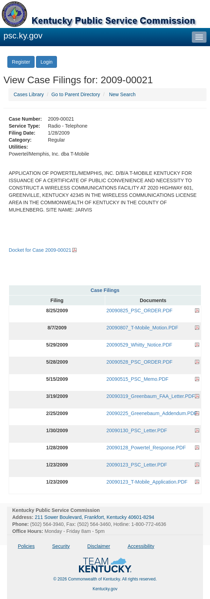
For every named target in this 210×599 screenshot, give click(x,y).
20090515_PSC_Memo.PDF (137, 379)
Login (46, 62)
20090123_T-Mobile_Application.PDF (147, 482)
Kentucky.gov (105, 588)
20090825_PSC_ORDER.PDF (140, 310)
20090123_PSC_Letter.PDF (137, 465)
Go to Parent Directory (75, 94)
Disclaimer (98, 546)
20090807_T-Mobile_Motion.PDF (142, 327)
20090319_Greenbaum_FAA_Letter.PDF (151, 396)
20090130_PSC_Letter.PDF (137, 430)
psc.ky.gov (23, 35)
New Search (122, 94)
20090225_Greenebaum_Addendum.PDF (152, 413)
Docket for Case (40, 250)
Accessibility (141, 546)
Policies (26, 546)
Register (21, 62)
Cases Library (29, 94)
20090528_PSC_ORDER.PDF (140, 362)
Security (61, 546)
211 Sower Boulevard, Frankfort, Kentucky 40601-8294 (94, 517)
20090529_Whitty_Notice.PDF (139, 345)
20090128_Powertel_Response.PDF (146, 447)
